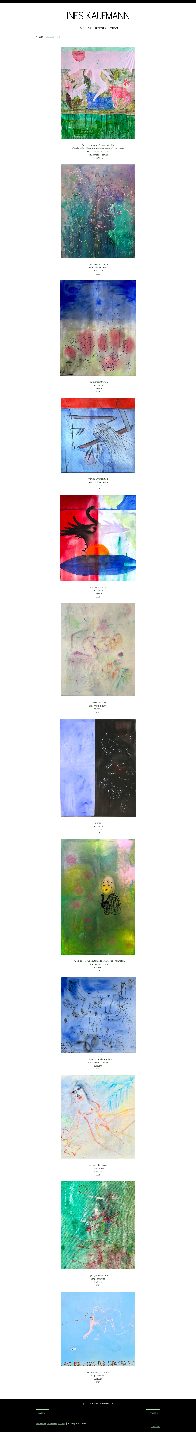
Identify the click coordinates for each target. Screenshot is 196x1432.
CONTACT (114, 28)
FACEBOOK (42, 1413)
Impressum (41, 1423)
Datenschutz (52, 1423)
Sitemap (61, 1423)
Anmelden (155, 1426)
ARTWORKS (100, 28)
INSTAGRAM (153, 1413)
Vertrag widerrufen (77, 1423)
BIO (89, 28)
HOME (81, 28)
